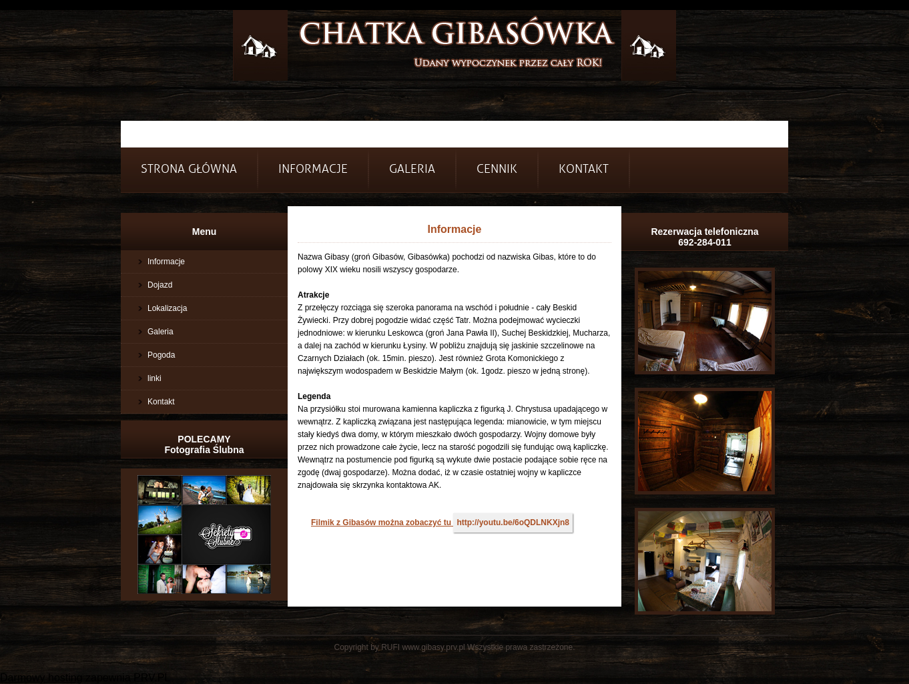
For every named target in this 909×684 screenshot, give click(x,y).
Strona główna (189, 169)
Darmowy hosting (41, 677)
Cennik (497, 169)
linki (154, 378)
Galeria (412, 169)
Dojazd (159, 285)
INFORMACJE (313, 169)
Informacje (166, 261)
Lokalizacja (167, 308)
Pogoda (161, 355)
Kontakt (584, 169)
